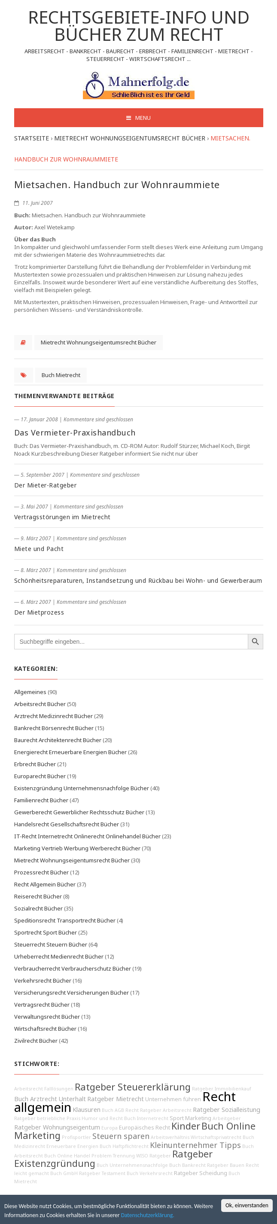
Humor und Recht (102, 1118)
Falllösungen (58, 1089)
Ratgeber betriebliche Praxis (47, 1118)
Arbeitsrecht (28, 1089)
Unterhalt (72, 1099)
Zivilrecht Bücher (36, 1040)
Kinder (185, 1126)
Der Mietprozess (39, 612)
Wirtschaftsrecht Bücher (45, 1028)
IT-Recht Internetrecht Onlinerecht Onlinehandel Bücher (87, 836)
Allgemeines (30, 692)
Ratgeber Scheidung (200, 1173)
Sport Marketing (190, 1118)
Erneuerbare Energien (72, 1146)
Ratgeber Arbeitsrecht (166, 1110)
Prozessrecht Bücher (41, 872)
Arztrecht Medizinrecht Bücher (53, 716)
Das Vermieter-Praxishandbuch (75, 432)
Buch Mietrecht (61, 375)
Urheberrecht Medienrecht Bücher (58, 956)
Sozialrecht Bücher (38, 908)
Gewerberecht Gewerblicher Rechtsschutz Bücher (79, 812)
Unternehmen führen (173, 1099)
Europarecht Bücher (40, 776)
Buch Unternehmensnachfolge (132, 1165)
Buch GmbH (64, 1173)
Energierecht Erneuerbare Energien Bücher (70, 752)
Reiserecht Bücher (38, 896)
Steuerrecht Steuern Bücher (50, 944)
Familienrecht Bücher (41, 800)
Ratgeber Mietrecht (115, 1099)
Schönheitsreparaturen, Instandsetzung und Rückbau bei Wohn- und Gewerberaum (138, 580)
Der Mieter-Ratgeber (45, 485)
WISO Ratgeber (153, 1156)
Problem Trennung (113, 1156)
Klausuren (86, 1109)
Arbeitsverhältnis (170, 1137)
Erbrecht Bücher (35, 764)
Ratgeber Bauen (225, 1165)
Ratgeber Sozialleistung (226, 1109)
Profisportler (76, 1137)
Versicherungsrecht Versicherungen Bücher (71, 992)
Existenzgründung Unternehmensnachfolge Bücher (81, 788)
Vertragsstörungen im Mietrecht (62, 517)
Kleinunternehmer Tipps (195, 1145)
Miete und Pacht (39, 549)
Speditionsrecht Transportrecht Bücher (65, 920)
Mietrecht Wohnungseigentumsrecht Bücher (98, 342)
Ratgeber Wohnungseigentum (57, 1127)
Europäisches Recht (144, 1127)
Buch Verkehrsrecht (150, 1173)
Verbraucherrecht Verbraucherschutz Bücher (72, 968)
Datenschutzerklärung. (147, 1215)
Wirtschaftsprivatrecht (216, 1137)
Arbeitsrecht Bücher (40, 704)
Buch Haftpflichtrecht (124, 1146)
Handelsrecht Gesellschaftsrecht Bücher (66, 824)
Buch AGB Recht (120, 1110)
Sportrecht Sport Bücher (45, 932)
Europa (109, 1128)
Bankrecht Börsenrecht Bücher (54, 728)
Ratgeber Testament (102, 1173)
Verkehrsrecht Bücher (42, 980)
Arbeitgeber (227, 1118)
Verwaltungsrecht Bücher (47, 1016)
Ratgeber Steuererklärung (133, 1087)
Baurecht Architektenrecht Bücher (57, 740)
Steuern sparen (120, 1136)
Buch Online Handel (67, 1156)
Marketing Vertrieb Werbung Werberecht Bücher (77, 848)
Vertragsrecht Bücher (42, 1004)
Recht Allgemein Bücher (45, 884)
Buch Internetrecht (146, 1118)
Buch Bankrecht (187, 1165)
